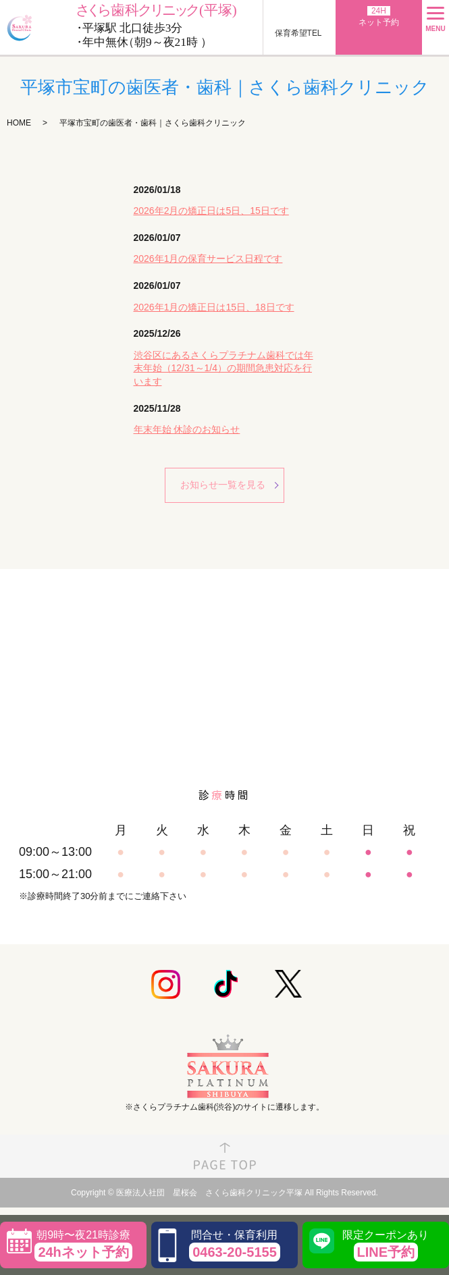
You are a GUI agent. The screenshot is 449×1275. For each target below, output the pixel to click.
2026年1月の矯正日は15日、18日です (214, 307)
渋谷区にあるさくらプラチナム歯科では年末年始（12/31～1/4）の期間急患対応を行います (223, 368)
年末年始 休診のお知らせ (187, 429)
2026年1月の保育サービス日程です (208, 258)
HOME (19, 123)
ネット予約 (379, 16)
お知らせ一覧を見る (222, 484)
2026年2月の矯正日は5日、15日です (211, 210)
